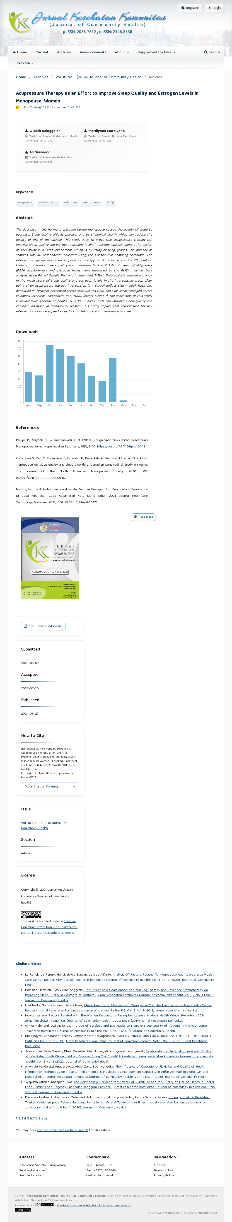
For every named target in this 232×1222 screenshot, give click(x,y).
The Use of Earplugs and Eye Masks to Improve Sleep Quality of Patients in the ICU (135, 1026)
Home (20, 52)
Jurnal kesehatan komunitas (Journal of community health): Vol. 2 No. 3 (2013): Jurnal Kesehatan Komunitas (118, 1011)
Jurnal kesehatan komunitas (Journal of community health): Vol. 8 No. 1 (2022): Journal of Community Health (116, 1028)
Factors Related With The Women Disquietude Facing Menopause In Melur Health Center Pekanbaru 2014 (127, 1016)
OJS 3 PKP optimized (167, 1213)
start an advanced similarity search (62, 1130)
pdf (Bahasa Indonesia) (45, 626)
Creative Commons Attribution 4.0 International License (93, 1205)
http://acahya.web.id (207, 1213)
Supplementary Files (155, 52)
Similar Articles (28, 964)
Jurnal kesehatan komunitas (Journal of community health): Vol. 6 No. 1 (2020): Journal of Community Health (115, 1105)
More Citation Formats (41, 786)
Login (215, 8)
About (120, 52)
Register (189, 8)
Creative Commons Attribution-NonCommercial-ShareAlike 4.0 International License (49, 927)
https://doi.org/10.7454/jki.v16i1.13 (121, 447)
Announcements (93, 52)
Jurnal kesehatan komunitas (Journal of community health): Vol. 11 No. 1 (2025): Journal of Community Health (127, 1077)
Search (212, 52)
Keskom (24, 63)
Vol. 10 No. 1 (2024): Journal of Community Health (98, 78)
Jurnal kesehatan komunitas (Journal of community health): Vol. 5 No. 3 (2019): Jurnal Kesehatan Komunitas (116, 1044)
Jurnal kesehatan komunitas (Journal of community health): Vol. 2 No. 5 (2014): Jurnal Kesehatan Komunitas (104, 1021)
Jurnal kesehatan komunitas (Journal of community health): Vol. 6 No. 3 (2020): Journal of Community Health (119, 982)
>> (46, 1119)
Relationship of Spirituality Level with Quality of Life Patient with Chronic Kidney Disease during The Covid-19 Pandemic (118, 1054)
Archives (64, 52)
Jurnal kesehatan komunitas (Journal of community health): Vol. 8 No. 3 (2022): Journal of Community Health (120, 1089)
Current (42, 52)
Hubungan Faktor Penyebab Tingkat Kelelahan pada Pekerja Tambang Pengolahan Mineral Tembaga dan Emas (117, 1100)
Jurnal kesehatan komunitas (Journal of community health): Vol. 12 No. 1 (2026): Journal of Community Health (119, 997)
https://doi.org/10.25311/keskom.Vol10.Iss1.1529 (51, 107)
